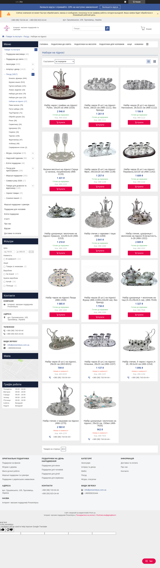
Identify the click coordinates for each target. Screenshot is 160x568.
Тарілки (12, 136)
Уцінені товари (12, 193)
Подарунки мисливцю (15, 54)
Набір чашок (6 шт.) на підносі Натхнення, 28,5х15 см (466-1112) (139, 106)
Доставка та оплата (12, 233)
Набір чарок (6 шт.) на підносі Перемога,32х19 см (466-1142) (139, 170)
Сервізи (12, 132)
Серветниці (13, 124)
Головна (44, 44)
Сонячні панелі (12, 198)
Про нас (7, 224)
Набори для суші (15, 97)
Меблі (83, 471)
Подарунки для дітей (51, 474)
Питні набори (14, 109)
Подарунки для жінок (51, 465)
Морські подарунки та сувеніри (15, 475)
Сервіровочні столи (16, 147)
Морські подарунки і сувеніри (16, 204)
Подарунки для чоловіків (111, 44)
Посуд (26, 36)
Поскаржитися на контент (85, 515)
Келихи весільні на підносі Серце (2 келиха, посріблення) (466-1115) (60, 171)
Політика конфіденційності (106, 515)
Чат (149, 561)
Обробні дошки (15, 117)
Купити (62, 122)
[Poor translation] (9, 530)
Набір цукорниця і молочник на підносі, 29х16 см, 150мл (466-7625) (100, 423)
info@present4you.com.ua (18, 345)
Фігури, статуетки (13, 153)
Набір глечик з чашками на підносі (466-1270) (61, 422)
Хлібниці (12, 144)
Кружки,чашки (14, 82)
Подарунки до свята (61, 44)
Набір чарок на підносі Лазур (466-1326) (61, 299)
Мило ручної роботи (11, 471)
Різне (11, 121)
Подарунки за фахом (11, 463)
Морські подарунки (14, 176)
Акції (129, 44)
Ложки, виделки (15, 90)
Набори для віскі (15, 94)
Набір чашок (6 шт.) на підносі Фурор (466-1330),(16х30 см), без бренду (100, 300)
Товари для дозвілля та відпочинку (16, 187)
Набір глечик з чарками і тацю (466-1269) (100, 234)
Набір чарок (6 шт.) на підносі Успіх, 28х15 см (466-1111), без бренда (100, 107)
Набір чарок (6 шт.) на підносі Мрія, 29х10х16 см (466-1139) (99, 170)
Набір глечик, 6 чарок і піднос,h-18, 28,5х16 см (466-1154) (139, 363)
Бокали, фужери (15, 78)
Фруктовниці (14, 140)
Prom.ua (92, 513)
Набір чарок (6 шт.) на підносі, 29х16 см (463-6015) (60, 363)
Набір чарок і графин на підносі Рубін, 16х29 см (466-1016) (60, 106)
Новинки (139, 44)
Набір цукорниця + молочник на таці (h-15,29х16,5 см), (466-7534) (139, 299)
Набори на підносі (16, 101)
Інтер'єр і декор (13, 69)
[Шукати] (107, 28)
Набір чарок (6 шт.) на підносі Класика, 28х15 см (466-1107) (99, 363)
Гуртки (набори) (15, 86)
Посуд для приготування (12, 169)
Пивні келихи (14, 105)
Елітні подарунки (13, 163)
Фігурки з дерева (9, 467)
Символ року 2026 (14, 181)
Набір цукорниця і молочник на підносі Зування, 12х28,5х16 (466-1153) (60, 236)
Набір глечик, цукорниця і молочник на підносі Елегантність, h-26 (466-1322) (139, 236)
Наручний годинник (14, 158)
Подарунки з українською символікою (18, 479)
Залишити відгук (110, 7)
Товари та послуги (14, 36)
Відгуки (7, 228)
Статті (7, 219)
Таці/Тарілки (14, 113)
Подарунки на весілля (85, 44)
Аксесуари (10, 64)
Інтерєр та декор (88, 467)
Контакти (124, 471)
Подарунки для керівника (53, 478)
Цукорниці (13, 128)
